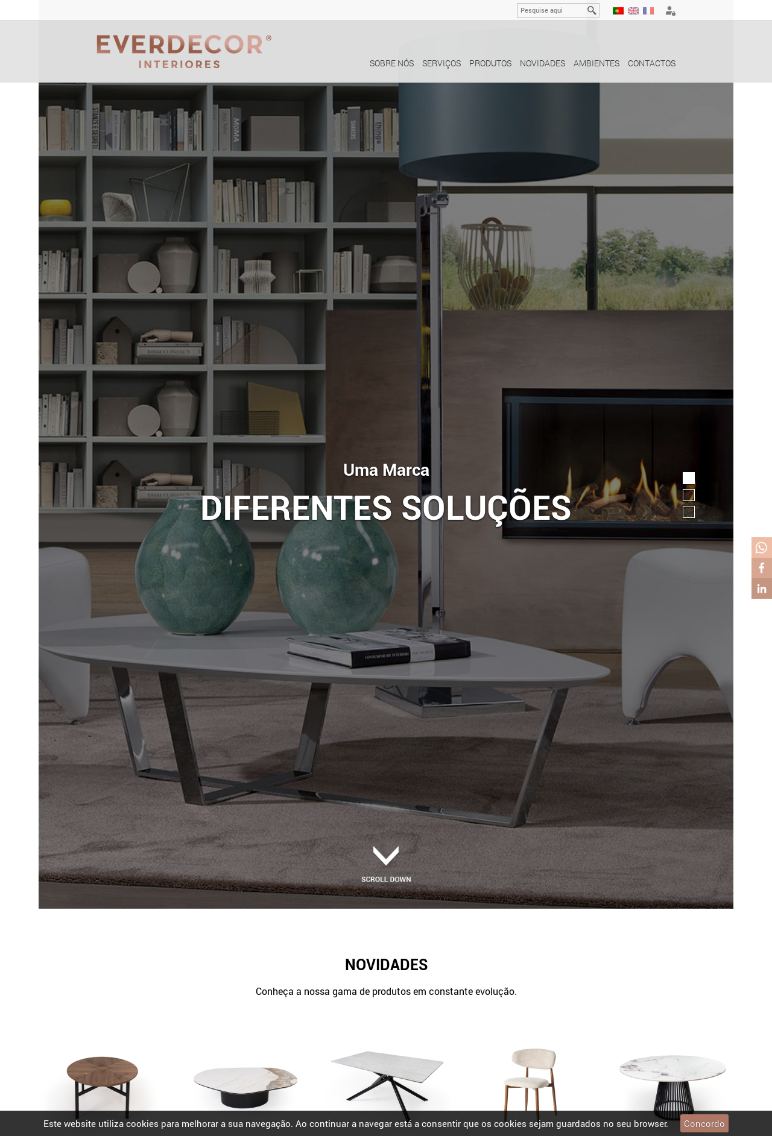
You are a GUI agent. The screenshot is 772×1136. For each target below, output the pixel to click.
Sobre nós (392, 63)
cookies (142, 1123)
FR (648, 11)
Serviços (441, 63)
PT (618, 11)
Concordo (704, 1123)
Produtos (490, 63)
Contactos (652, 63)
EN (633, 11)
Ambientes (596, 63)
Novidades (542, 63)
